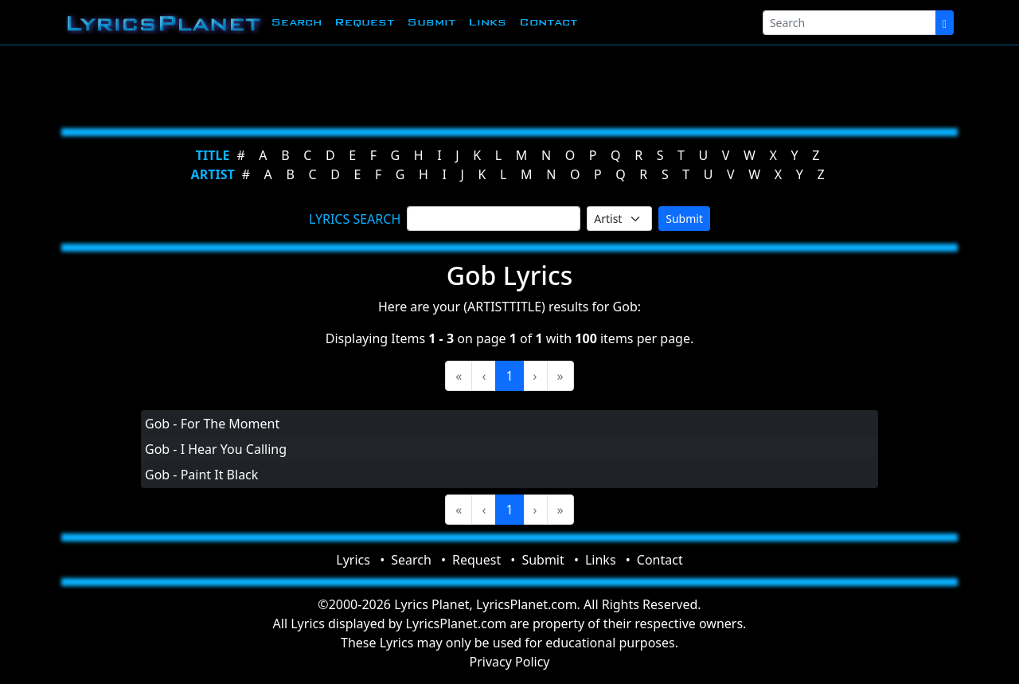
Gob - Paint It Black (201, 474)
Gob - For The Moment (212, 423)
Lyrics (353, 560)
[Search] (849, 22)
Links (487, 22)
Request (364, 22)
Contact (548, 22)
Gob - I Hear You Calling (216, 449)
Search (296, 22)
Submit (431, 22)
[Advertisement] (503, 83)
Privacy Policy (510, 661)
